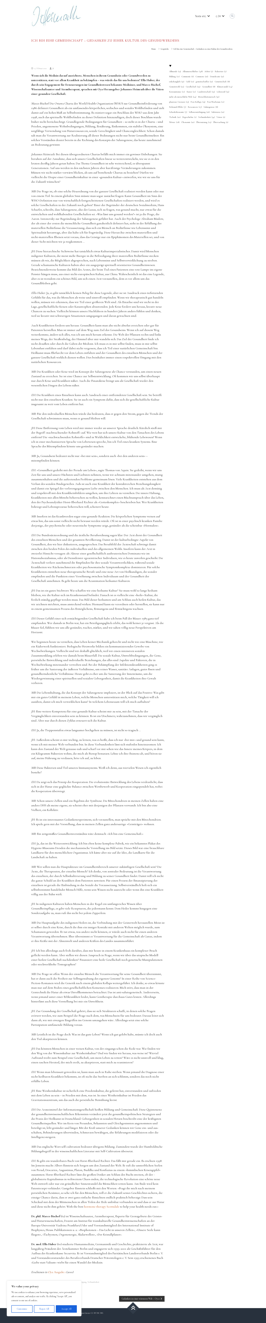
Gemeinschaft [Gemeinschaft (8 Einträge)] (222, 81)
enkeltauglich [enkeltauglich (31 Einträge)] (176, 81)
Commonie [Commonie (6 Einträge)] (187, 76)
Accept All (66, 1308)
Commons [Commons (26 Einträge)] (201, 76)
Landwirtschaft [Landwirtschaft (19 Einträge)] (206, 92)
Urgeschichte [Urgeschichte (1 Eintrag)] (189, 117)
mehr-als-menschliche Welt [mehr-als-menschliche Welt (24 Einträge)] (182, 97)
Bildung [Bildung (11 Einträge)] (174, 76)
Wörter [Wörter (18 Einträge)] (174, 122)
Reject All (44, 1308)
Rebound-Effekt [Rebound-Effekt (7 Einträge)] (177, 107)
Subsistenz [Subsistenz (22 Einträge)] (217, 112)
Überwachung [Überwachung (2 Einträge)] (220, 122)
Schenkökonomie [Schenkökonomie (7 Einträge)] (178, 112)
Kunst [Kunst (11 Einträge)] (191, 92)
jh (53, 68)
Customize (22, 1308)
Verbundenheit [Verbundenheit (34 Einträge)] (206, 117)
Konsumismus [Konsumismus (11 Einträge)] (177, 92)
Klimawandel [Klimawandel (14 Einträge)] (224, 87)
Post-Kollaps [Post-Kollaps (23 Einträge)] (198, 102)
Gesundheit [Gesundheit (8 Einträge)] (208, 87)
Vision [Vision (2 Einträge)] (220, 117)
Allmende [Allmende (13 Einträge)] (175, 71)
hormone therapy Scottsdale (101, 1206)
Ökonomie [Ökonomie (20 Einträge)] (187, 122)
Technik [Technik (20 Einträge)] (174, 117)
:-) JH (218, 16)
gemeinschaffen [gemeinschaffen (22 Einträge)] (204, 81)
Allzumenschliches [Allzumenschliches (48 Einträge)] (193, 71)
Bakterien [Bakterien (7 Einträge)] (220, 71)
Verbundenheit (93, 1282)
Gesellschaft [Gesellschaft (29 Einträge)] (193, 87)
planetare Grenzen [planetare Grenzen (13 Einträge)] (179, 102)
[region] (44, 1298)
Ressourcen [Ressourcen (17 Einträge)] (195, 107)
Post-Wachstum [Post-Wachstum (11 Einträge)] (215, 102)
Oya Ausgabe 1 (56, 1272)
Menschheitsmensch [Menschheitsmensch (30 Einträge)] (208, 97)
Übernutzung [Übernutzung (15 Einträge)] (203, 122)
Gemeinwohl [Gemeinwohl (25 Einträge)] (176, 87)
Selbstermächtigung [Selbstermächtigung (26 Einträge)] (199, 112)
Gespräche (165, 49)
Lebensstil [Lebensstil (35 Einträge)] (223, 92)
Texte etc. (200, 16)
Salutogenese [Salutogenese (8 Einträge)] (211, 107)
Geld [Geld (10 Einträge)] (190, 81)
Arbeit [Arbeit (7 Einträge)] (208, 71)
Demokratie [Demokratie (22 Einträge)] (217, 76)
